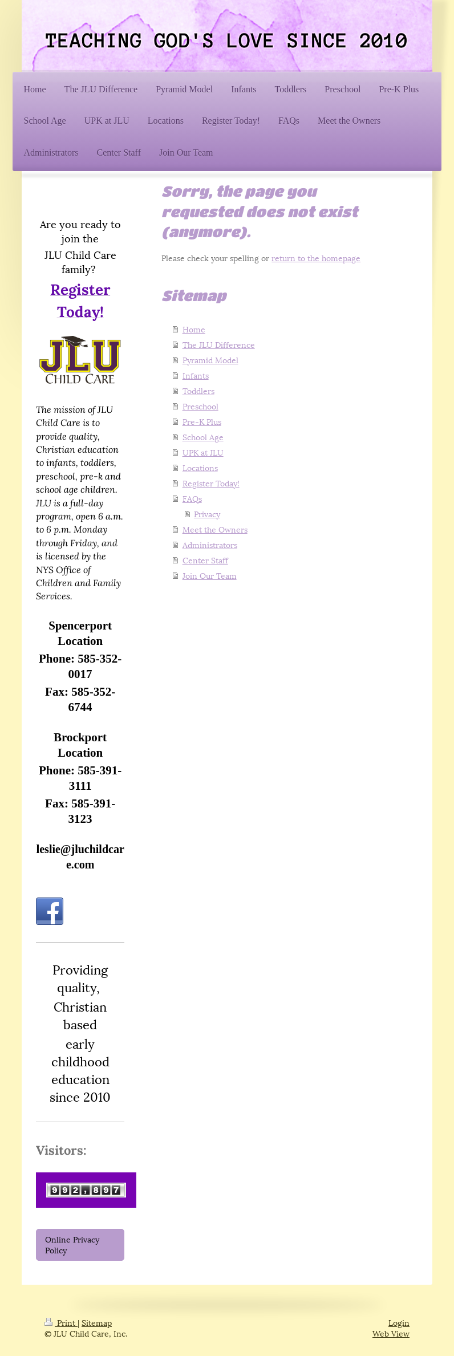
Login (399, 1322)
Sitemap (97, 1322)
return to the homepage (315, 257)
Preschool (200, 406)
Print (61, 1322)
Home (194, 329)
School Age (203, 436)
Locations (200, 467)
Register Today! (211, 483)
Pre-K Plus (202, 421)
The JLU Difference (219, 344)
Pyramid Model (210, 360)
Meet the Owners (215, 529)
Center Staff (205, 560)
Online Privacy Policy (72, 1244)
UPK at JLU (203, 452)
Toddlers (198, 390)
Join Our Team (210, 575)
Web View (391, 1333)
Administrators (210, 544)
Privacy (207, 513)
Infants (196, 375)
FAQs (192, 498)
